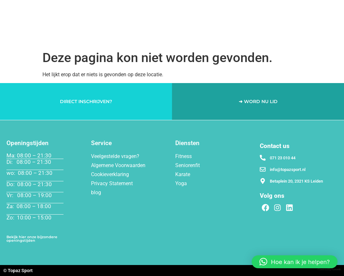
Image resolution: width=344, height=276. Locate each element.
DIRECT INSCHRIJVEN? (86, 101)
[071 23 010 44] (263, 158)
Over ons (321, 8)
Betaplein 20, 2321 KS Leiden (296, 181)
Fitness (106, 8)
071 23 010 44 (282, 157)
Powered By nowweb (329, 269)
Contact (327, 23)
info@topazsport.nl (287, 169)
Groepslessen (148, 8)
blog (96, 192)
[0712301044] (299, 35)
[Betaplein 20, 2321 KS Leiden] (263, 181)
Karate (223, 8)
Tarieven (254, 8)
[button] (295, 261)
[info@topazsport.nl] (263, 169)
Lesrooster (285, 8)
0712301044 (321, 35)
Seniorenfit (190, 8)
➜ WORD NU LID (258, 101)
